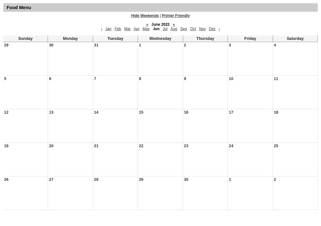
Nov (202, 29)
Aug (174, 29)
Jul (165, 29)
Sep (183, 29)
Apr (136, 29)
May (146, 29)
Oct (193, 29)
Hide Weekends (145, 15)
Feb (118, 29)
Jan (108, 29)
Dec (212, 29)
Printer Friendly (176, 15)
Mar (127, 29)
